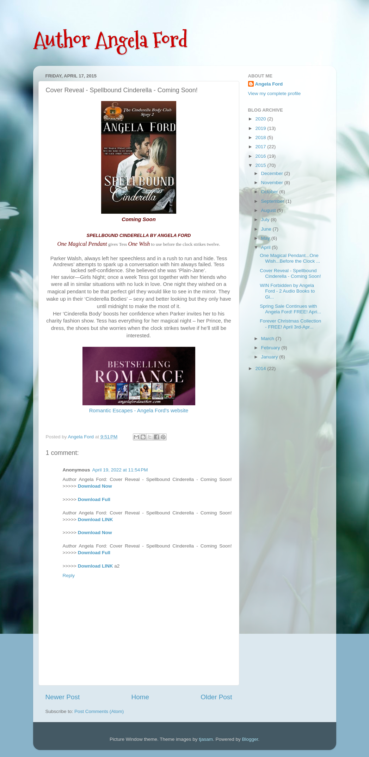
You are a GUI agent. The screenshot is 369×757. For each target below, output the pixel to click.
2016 (261, 156)
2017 (261, 146)
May (266, 238)
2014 (261, 368)
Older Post (216, 697)
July (266, 219)
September (273, 201)
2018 (261, 137)
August (269, 210)
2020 (261, 118)
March (268, 338)
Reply (69, 575)
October (270, 191)
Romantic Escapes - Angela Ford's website (139, 410)
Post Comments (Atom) (99, 711)
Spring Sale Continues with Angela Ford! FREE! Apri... (290, 309)
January (270, 356)
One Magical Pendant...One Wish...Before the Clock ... (290, 258)
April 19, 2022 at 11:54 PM (120, 470)
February (271, 347)
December (272, 173)
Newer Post (62, 697)
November (272, 182)
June (267, 229)
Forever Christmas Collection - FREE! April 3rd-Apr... (290, 323)
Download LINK (95, 519)
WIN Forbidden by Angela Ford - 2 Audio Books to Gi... (287, 291)
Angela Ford (269, 84)
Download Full (94, 499)
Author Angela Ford (110, 40)
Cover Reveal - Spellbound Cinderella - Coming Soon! (290, 273)
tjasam (206, 739)
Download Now (95, 486)
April (266, 247)
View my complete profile (274, 93)
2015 (261, 165)
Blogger (250, 739)
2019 (261, 128)
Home (140, 697)
